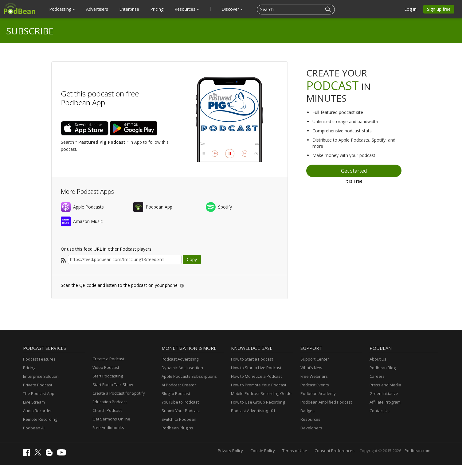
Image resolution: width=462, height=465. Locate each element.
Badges (307, 410)
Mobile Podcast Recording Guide (261, 393)
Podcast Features (39, 359)
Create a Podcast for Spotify (118, 393)
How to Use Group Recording (258, 402)
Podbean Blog (383, 367)
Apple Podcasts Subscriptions (189, 376)
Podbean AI (34, 428)
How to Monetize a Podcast (256, 376)
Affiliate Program (385, 402)
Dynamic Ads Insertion (182, 367)
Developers (311, 428)
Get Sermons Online (111, 419)
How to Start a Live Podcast (256, 367)
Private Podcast (37, 385)
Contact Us (380, 410)
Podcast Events (314, 385)
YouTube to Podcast (180, 402)
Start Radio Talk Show (112, 384)
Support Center (314, 359)
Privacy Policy (230, 450)
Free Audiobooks (108, 427)
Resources (186, 9)
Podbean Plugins (177, 428)
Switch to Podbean (179, 419)
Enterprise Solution (41, 376)
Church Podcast (107, 410)
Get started (354, 170)
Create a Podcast (108, 358)
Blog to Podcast (176, 393)
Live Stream (34, 402)
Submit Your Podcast (181, 410)
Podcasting (62, 9)
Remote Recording (40, 419)
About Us (378, 359)
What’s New (311, 367)
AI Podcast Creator (179, 385)
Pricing (156, 9)
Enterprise (129, 9)
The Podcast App (38, 393)
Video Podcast (105, 367)
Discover (232, 9)
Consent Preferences (334, 450)
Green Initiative (384, 393)
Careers (377, 376)
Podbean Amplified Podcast (326, 402)
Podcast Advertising (180, 359)
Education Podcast (109, 401)
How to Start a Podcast (252, 359)
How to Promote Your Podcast (258, 385)
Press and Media (385, 385)
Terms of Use (294, 450)
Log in (410, 9)
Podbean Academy (318, 393)
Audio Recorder (37, 410)
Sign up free (439, 9)
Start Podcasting (107, 376)
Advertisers (97, 9)
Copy (192, 259)
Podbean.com (417, 450)
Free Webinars (314, 376)
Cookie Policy (262, 450)
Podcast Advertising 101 (253, 410)
